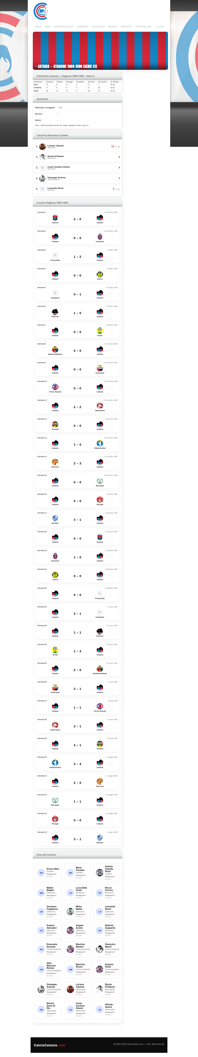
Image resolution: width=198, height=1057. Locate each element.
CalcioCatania (49, 1045)
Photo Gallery (143, 26)
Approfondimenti (63, 26)
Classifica (83, 26)
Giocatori (126, 26)
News (47, 26)
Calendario (98, 26)
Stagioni (113, 26)
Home (38, 26)
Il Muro (159, 26)
